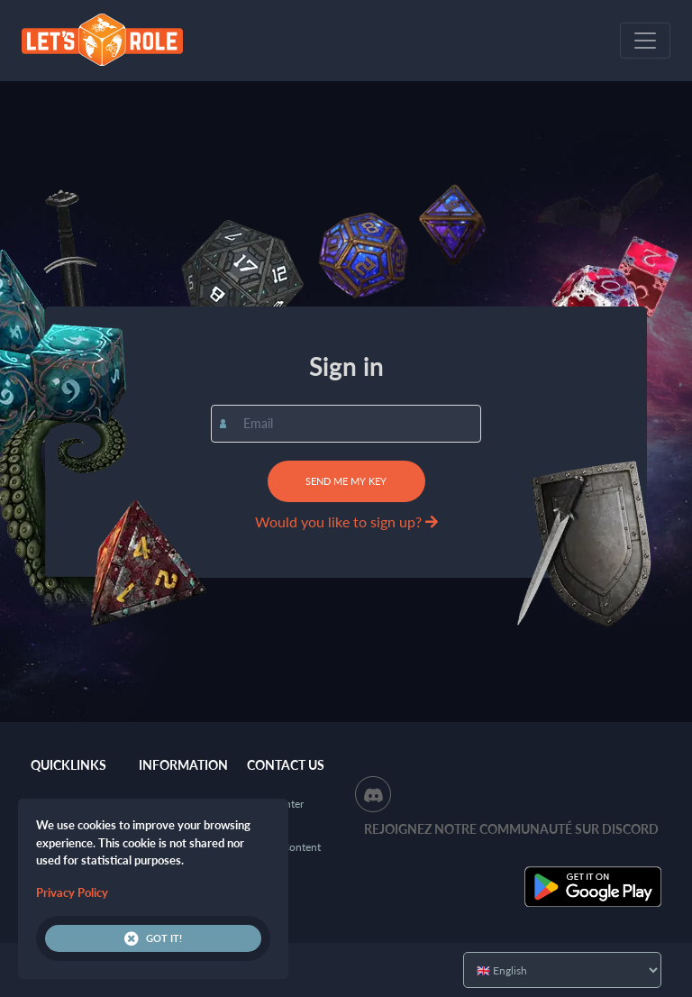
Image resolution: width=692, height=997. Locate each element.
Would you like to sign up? (346, 521)
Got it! (153, 938)
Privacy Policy (72, 892)
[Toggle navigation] (645, 41)
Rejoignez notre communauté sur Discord (511, 829)
